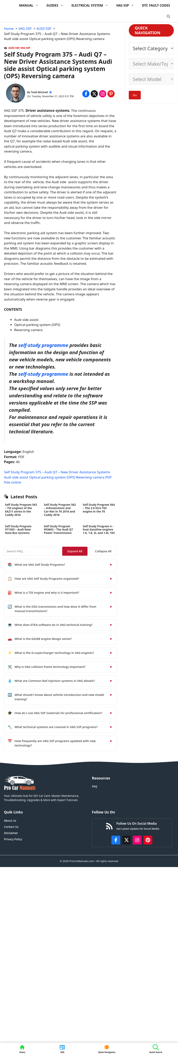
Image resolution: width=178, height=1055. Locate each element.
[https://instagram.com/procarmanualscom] (137, 840)
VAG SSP (127, 5)
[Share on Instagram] (102, 93)
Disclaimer (11, 833)
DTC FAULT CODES (156, 5)
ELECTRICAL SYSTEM (91, 5)
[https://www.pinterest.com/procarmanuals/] (148, 840)
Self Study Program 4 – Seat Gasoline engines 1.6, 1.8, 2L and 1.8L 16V (99, 529)
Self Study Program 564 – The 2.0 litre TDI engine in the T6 (99, 508)
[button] (168, 16)
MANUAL (30, 5)
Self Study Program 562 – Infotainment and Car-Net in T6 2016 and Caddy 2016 (60, 510)
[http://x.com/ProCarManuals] (126, 840)
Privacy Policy (13, 839)
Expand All (80, 551)
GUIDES (56, 5)
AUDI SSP (13, 48)
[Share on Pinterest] (111, 93)
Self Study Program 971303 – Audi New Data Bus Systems (18, 529)
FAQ (94, 786)
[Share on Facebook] (85, 93)
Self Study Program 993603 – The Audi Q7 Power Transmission (58, 529)
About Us (10, 820)
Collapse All (105, 551)
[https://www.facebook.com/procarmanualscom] (115, 840)
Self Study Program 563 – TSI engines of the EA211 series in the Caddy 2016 (21, 510)
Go (135, 95)
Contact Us (11, 827)
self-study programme (43, 345)
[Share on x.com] (94, 93)
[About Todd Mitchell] (15, 94)
